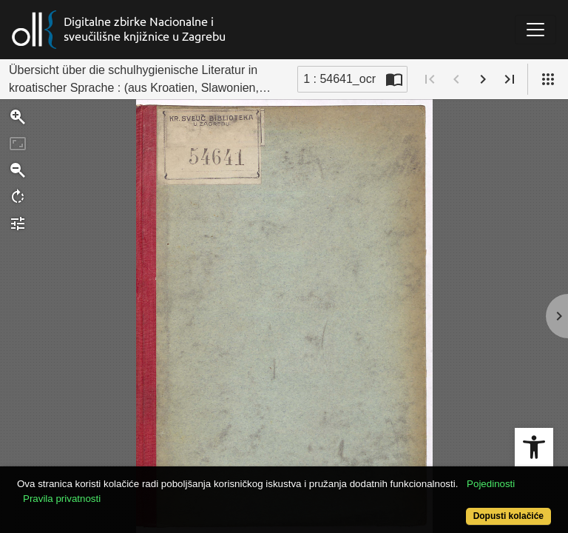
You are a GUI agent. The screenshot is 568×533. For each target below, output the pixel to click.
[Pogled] (548, 79)
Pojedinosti (491, 483)
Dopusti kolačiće (508, 516)
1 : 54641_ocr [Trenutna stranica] (339, 79)
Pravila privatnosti (62, 498)
